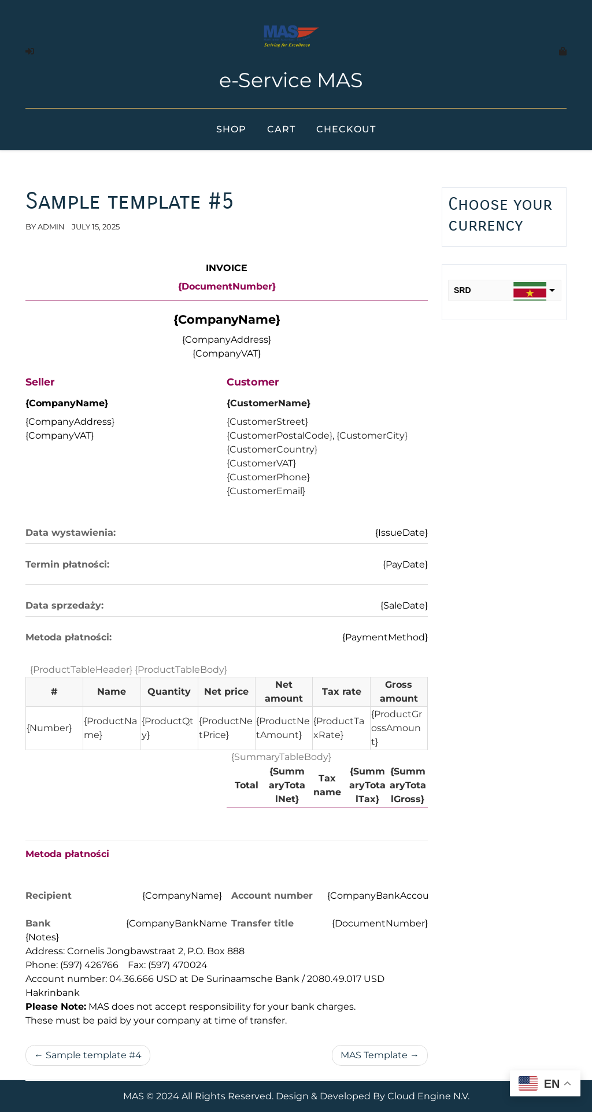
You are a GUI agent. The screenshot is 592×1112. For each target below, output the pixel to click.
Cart (281, 129)
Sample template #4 (94, 1055)
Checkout (346, 129)
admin (51, 226)
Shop (231, 129)
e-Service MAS (291, 80)
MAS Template (374, 1055)
